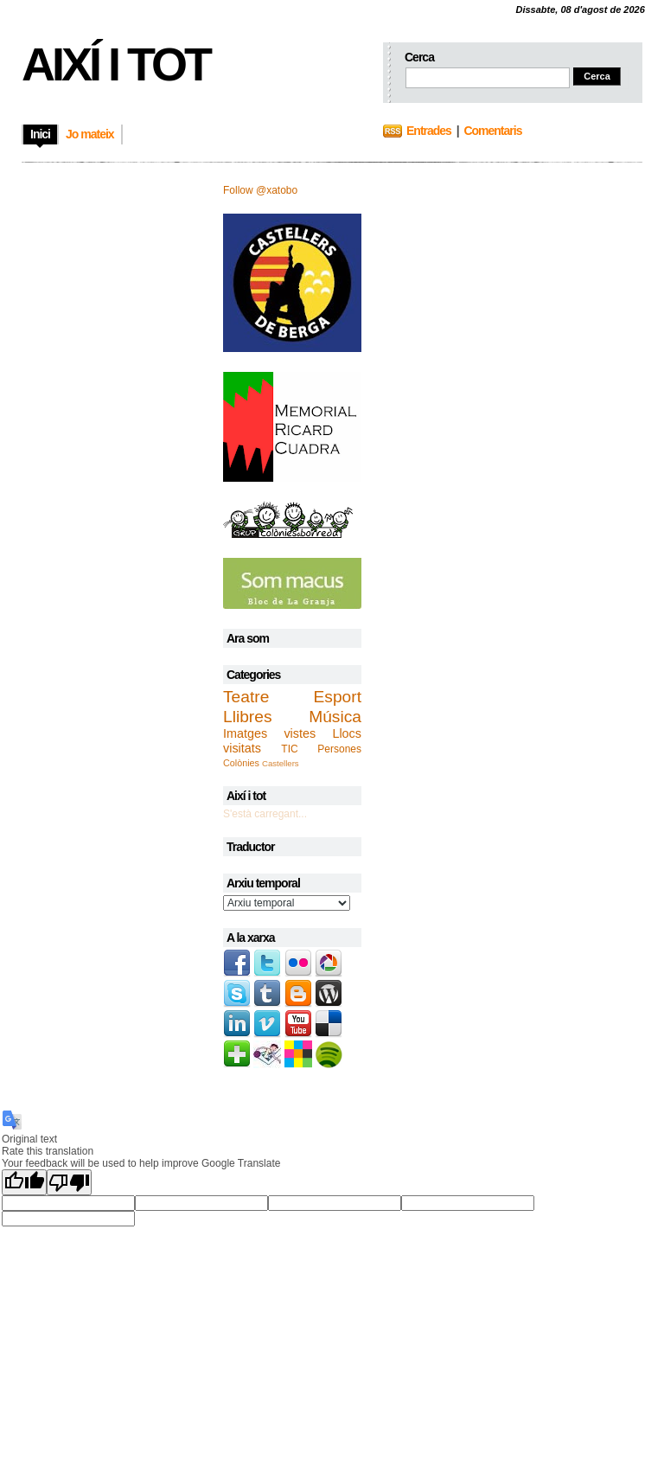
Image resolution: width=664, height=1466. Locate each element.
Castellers (280, 763)
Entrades (428, 131)
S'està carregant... (265, 814)
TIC (289, 749)
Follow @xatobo (260, 190)
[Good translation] (24, 1182)
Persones (339, 749)
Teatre (246, 697)
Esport (337, 697)
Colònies (241, 763)
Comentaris (492, 131)
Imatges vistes (269, 733)
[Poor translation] (69, 1182)
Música (335, 716)
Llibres (247, 716)
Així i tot (115, 64)
